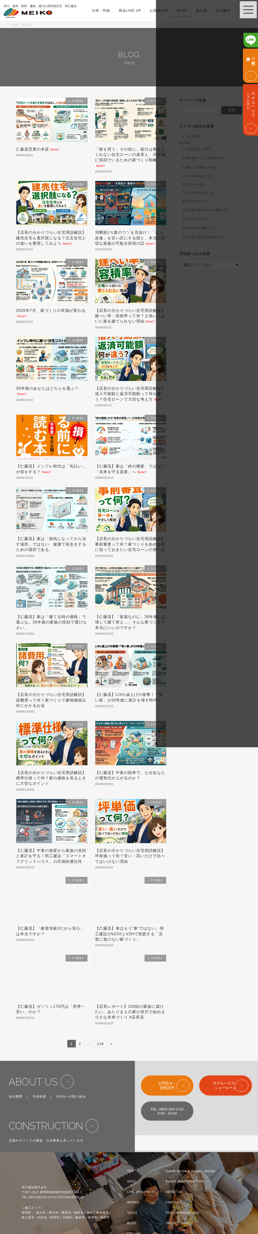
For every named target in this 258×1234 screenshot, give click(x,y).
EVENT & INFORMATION (185, 1181)
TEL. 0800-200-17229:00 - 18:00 (167, 1111)
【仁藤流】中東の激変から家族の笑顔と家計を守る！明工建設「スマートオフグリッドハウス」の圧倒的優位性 (51, 856)
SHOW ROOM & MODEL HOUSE (190, 1171)
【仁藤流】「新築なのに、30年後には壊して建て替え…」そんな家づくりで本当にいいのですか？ (130, 622)
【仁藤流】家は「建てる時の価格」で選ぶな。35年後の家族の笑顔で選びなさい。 (51, 622)
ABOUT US (33, 1082)
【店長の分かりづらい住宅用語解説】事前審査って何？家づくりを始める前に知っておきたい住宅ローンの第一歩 (130, 544)
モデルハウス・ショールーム (225, 1085)
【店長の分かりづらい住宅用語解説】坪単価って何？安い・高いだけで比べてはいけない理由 (130, 856)
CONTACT (173, 1202)
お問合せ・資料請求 (167, 1085)
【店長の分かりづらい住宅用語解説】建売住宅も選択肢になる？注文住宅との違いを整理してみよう (51, 237)
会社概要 (15, 1096)
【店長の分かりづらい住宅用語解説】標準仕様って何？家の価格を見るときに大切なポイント (51, 778)
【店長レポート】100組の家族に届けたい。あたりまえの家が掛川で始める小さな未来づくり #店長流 (130, 1011)
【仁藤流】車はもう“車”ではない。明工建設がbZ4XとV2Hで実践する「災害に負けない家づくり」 (129, 933)
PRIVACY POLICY (179, 1223)
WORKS (133, 1202)
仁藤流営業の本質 (38, 149)
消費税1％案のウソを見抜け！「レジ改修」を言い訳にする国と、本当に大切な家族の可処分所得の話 (130, 237)
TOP (130, 1171)
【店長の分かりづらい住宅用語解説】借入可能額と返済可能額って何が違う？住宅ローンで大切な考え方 (130, 393)
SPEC (131, 1181)
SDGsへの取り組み (71, 1096)
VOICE (132, 1213)
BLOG (131, 1223)
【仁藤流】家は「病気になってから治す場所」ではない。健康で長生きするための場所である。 (51, 544)
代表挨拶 (39, 1096)
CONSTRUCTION (46, 1126)
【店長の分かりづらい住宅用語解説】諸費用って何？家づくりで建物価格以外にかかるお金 (51, 700)
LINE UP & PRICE (141, 1192)
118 (100, 1044)
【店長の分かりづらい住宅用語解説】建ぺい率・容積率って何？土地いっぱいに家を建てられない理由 (130, 316)
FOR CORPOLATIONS (183, 1213)
